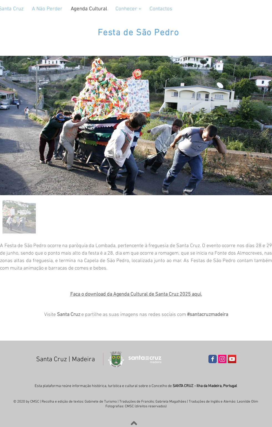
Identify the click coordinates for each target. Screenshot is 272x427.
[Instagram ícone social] (222, 359)
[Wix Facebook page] (212, 359)
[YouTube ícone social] (232, 359)
